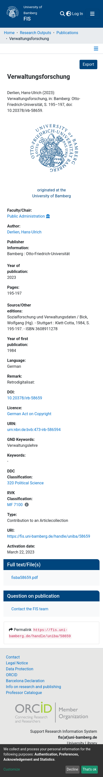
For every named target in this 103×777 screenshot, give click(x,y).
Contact (13, 657)
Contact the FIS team (29, 609)
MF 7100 (15, 504)
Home (9, 32)
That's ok (89, 769)
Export (88, 64)
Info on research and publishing (33, 686)
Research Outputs (35, 32)
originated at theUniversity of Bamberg (51, 193)
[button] (68, 14)
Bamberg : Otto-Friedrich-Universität (38, 253)
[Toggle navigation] (92, 14)
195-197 (14, 293)
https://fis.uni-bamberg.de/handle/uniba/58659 (48, 536)
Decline (72, 769)
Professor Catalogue (24, 692)
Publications (67, 32)
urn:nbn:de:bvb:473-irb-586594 (34, 429)
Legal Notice (17, 663)
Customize (11, 769)
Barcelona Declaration (25, 680)
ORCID (11, 675)
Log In (77, 13)
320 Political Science (25, 483)
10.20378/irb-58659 (24, 398)
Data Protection (19, 669)
